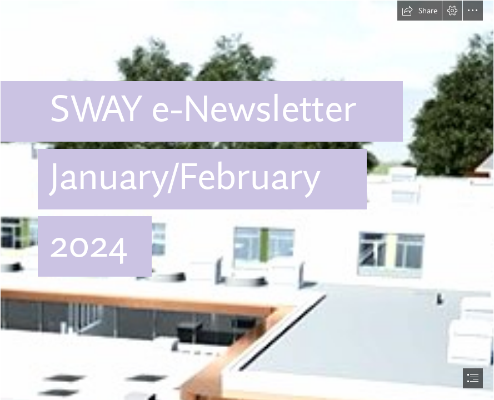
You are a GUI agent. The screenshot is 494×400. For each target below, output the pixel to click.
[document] (247, 200)
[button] (419, 11)
